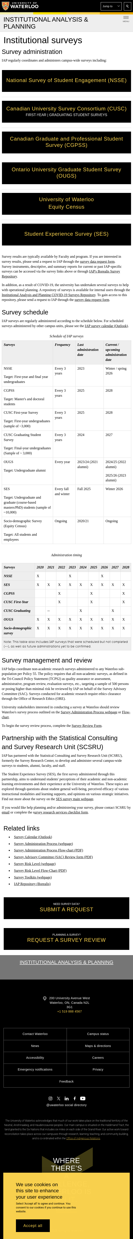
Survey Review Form (87, 726)
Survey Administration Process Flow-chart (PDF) (48, 850)
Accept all (32, 1226)
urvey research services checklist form (61, 812)
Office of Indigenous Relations (83, 1138)
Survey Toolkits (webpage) (33, 877)
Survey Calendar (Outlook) (33, 837)
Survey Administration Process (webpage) (43, 844)
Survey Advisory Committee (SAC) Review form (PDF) (53, 857)
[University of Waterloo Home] (20, 6)
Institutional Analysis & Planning (66, 962)
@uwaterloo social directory (66, 1105)
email (6, 812)
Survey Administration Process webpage (89, 712)
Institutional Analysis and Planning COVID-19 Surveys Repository (48, 295)
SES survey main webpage (74, 799)
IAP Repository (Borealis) (32, 884)
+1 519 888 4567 (69, 1011)
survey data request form (97, 261)
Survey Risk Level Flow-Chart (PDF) (40, 870)
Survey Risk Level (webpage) (35, 864)
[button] (111, 6)
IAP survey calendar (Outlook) (106, 326)
